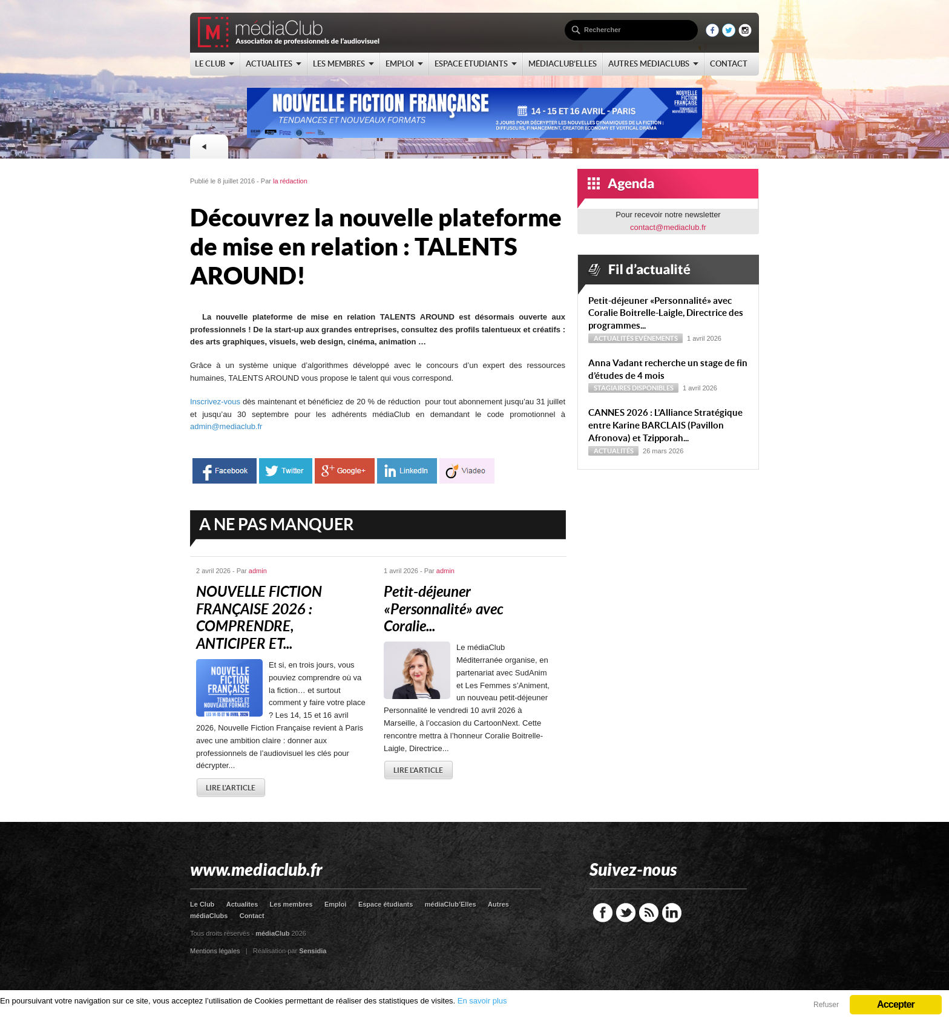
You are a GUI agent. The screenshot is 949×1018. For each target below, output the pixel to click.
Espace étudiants (385, 904)
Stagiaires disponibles (634, 388)
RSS (648, 912)
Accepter (896, 1004)
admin (258, 570)
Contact (252, 915)
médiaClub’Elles (450, 904)
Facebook (602, 912)
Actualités (614, 338)
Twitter (625, 912)
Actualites (242, 904)
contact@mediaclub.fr (668, 227)
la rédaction (290, 181)
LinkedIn (671, 912)
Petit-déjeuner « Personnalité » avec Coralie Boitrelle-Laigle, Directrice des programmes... (665, 313)
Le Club (202, 904)
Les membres (291, 904)
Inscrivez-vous (215, 401)
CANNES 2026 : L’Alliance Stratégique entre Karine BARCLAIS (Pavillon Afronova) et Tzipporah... (665, 425)
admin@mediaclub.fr (226, 426)
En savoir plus (482, 1000)
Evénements (656, 338)
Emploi (335, 904)
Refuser (826, 1004)
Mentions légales (215, 950)
